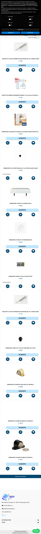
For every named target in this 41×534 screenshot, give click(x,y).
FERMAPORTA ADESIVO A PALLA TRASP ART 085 (20, 276)
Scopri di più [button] (20, 29)
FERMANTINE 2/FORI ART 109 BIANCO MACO (20, 203)
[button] (7, 70)
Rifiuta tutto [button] (10, 32)
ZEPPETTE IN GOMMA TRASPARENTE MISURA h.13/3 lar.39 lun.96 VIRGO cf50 (20, 95)
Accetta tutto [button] (30, 32)
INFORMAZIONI (6, 520)
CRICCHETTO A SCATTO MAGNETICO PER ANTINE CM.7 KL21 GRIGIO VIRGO (20, 311)
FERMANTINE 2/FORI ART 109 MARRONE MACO (20, 240)
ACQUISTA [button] (22, 65)
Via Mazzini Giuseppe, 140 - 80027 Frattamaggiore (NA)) (16, 502)
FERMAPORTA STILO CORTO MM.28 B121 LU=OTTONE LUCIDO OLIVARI (20, 168)
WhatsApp (36, 531)
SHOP (3, 522)
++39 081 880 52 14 (8, 505)
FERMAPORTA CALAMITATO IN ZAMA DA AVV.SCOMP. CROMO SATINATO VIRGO (20, 131)
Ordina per (26, 35)
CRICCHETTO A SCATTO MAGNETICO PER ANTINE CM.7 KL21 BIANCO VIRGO (20, 58)
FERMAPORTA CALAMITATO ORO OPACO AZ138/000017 (20, 384)
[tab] (20, 520)
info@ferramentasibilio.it (9, 508)
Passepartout (23, 531)
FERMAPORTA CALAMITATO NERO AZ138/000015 (20, 457)
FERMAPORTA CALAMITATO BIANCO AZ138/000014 (20, 421)
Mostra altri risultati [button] (20, 476)
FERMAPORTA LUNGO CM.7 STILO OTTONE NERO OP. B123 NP (20, 348)
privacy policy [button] (17, 2)
